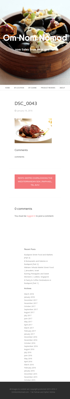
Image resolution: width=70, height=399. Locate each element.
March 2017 (29, 328)
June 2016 (28, 355)
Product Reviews (48, 88)
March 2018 (29, 294)
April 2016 (28, 361)
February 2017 (30, 331)
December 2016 (30, 337)
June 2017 (28, 318)
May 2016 (28, 358)
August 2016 (29, 349)
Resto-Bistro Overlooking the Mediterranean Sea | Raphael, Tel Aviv (35, 181)
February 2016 (30, 368)
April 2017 (28, 325)
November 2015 (30, 377)
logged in (31, 216)
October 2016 (29, 343)
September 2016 (31, 346)
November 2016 (30, 340)
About (62, 88)
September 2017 (31, 309)
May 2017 (28, 321)
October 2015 (29, 380)
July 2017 (27, 315)
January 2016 (29, 371)
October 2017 (29, 306)
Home (7, 88)
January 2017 (29, 334)
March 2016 (29, 364)
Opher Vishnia (49, 392)
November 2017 (30, 303)
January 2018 (29, 297)
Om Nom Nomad (35, 37)
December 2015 (30, 374)
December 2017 (30, 300)
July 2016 (27, 352)
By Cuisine (32, 88)
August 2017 (29, 312)
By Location (19, 88)
